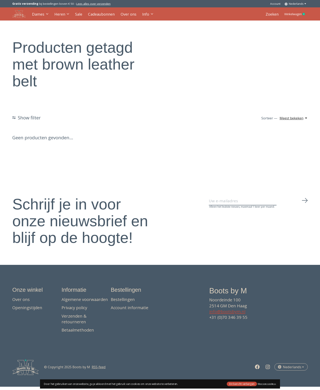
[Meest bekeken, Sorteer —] (294, 121)
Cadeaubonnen (100, 15)
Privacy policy (74, 311)
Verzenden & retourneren (74, 322)
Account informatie (129, 311)
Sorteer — (269, 121)
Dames (40, 15)
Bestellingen (123, 302)
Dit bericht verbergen (242, 383)
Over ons (125, 15)
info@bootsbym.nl (227, 315)
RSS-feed (99, 370)
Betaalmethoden (78, 333)
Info (143, 15)
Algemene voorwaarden (85, 302)
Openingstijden (27, 311)
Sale (78, 15)
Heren (62, 15)
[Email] (258, 205)
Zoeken (267, 15)
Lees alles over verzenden (93, 4)
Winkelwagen (293, 15)
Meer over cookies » (267, 383)
